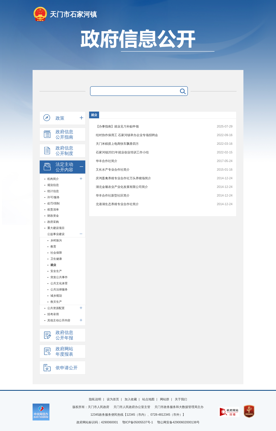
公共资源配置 (56, 308)
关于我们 (181, 399)
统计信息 (53, 191)
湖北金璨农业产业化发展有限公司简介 (151, 187)
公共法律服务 (59, 289)
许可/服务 (53, 197)
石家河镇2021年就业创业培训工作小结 (151, 152)
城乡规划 (56, 295)
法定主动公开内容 (58, 167)
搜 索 (182, 91)
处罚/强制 (53, 203)
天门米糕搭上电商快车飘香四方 (151, 143)
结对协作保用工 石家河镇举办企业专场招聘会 (151, 135)
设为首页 (113, 399)
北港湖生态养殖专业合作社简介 (151, 204)
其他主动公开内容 (58, 320)
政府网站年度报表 (58, 351)
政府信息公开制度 (58, 151)
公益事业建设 (56, 234)
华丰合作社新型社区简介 (151, 195)
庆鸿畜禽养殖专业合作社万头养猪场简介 (151, 178)
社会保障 (56, 252)
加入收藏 (131, 399)
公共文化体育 (59, 283)
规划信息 (53, 185)
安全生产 (56, 271)
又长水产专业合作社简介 (151, 169)
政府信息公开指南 (58, 134)
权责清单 (53, 209)
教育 (53, 246)
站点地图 (148, 399)
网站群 (164, 399)
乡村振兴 (56, 240)
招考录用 (53, 314)
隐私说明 (95, 399)
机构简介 (53, 178)
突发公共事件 (59, 277)
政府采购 (53, 221)
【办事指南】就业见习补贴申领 (151, 126)
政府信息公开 (138, 47)
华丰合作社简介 (151, 161)
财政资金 (53, 215)
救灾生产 (56, 301)
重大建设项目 (56, 227)
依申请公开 (60, 367)
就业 (53, 264)
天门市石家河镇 (73, 14)
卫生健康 (56, 258)
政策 (53, 118)
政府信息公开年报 (58, 335)
